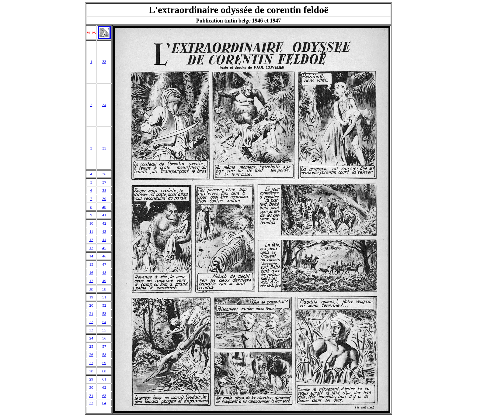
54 (104, 321)
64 (104, 403)
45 (104, 248)
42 (104, 223)
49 (104, 280)
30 (91, 387)
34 (104, 104)
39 (104, 198)
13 (91, 248)
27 (91, 362)
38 (104, 190)
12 (91, 239)
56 (104, 338)
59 (104, 362)
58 (104, 354)
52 (104, 305)
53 (104, 313)
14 (91, 256)
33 (104, 61)
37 (104, 182)
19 (91, 297)
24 (91, 338)
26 (91, 354)
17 (91, 280)
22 (91, 321)
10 (91, 223)
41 (104, 215)
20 (91, 305)
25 (91, 346)
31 (91, 395)
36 (104, 174)
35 (104, 148)
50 (104, 289)
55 (104, 330)
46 (104, 256)
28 (91, 371)
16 (91, 272)
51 (104, 297)
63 (104, 395)
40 (104, 207)
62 (104, 387)
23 (91, 330)
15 (91, 264)
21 (91, 313)
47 (104, 264)
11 (91, 231)
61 (104, 379)
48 (104, 272)
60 (104, 371)
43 (104, 231)
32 (91, 403)
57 (104, 346)
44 (104, 239)
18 (91, 289)
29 (91, 379)
